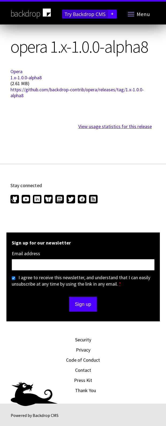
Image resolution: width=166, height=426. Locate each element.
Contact (83, 370)
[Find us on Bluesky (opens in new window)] (48, 200)
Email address (26, 254)
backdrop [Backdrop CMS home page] (31, 13)
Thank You (85, 390)
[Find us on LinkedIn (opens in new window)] (37, 200)
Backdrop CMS (46, 415)
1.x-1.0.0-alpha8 (26, 77)
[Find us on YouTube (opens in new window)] (26, 200)
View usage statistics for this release (115, 126)
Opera (16, 71)
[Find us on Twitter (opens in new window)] (70, 200)
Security (83, 340)
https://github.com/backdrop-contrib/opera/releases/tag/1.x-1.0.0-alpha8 (77, 92)
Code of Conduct (83, 360)
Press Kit (83, 380)
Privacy (83, 350)
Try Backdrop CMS (91, 14)
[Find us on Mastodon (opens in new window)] (59, 200)
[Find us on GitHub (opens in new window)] (15, 200)
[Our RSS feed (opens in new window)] (93, 200)
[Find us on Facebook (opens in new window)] (82, 200)
